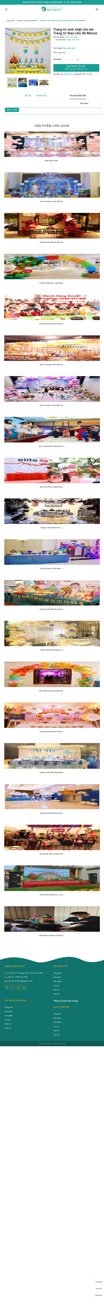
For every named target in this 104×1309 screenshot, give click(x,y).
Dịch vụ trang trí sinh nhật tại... (52, 227)
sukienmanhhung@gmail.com (20, 1244)
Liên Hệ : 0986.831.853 (17, 1240)
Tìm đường (98, 1278)
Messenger (98, 1292)
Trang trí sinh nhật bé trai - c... (52, 659)
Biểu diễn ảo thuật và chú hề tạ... (52, 1198)
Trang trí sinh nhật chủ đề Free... (52, 281)
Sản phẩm (57, 1244)
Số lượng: (57, 59)
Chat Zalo (98, 1285)
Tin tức (56, 1248)
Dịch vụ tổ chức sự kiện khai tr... (52, 605)
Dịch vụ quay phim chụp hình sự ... (52, 551)
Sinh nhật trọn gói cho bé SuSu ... (52, 875)
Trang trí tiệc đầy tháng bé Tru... (52, 821)
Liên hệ (56, 1257)
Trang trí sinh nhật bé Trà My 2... (52, 928)
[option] (28, 51)
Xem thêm (84, 103)
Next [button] (51, 82)
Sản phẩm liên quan (52, 126)
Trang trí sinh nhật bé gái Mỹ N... (52, 982)
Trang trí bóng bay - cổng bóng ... (52, 335)
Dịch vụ (56, 1252)
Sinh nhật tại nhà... (52, 174)
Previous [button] (5, 82)
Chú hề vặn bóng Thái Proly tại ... (52, 389)
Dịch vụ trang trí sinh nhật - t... (52, 713)
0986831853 (69, 74)
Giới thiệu (57, 1240)
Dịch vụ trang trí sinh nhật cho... (52, 443)
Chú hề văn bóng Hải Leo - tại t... (52, 1144)
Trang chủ (57, 1236)
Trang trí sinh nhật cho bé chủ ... (52, 767)
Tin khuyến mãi (78, 96)
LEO (64, 1306)
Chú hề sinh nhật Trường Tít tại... (52, 1090)
